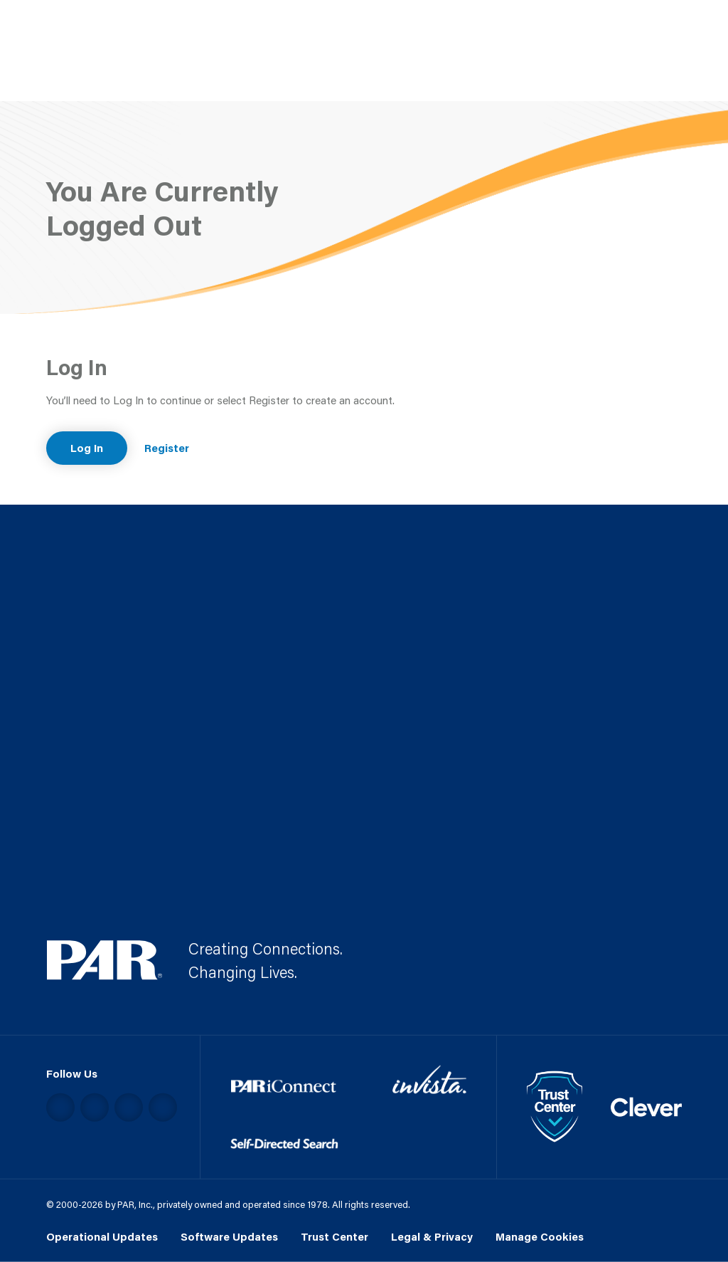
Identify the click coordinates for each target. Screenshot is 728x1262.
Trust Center (334, 1236)
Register (166, 448)
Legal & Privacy (432, 1236)
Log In (86, 448)
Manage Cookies (540, 1236)
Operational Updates (102, 1236)
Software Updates (229, 1236)
